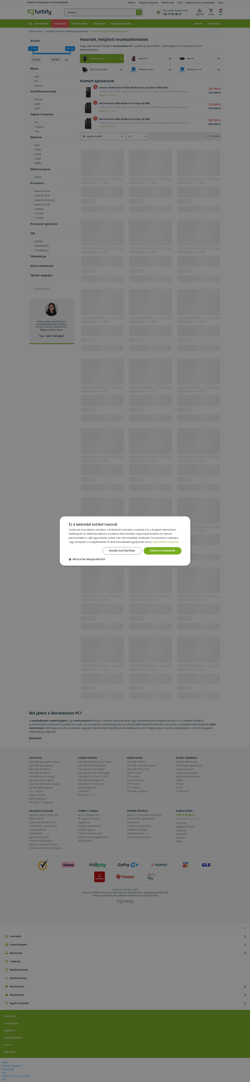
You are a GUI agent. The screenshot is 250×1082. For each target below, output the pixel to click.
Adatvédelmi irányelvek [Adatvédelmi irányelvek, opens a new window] (166, 541)
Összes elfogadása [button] (162, 550)
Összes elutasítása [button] (122, 550)
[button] (87, 559)
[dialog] (125, 541)
